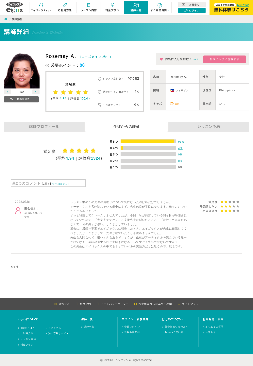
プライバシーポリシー (112, 303)
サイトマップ (188, 303)
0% (180, 154)
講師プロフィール (44, 127)
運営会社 (62, 303)
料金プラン (27, 344)
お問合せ (191, 4)
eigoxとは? (27, 328)
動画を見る (20, 99)
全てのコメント (61, 184)
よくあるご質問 (214, 327)
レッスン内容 (28, 339)
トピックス (54, 328)
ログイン (192, 10)
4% (180, 148)
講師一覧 (89, 327)
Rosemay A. (60, 55)
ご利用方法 (27, 333)
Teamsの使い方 (174, 332)
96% (181, 141)
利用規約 (83, 303)
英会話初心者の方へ (176, 327)
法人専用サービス (58, 333)
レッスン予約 (208, 127)
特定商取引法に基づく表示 (153, 303)
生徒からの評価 (126, 127)
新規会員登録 (132, 332)
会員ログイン (132, 327)
